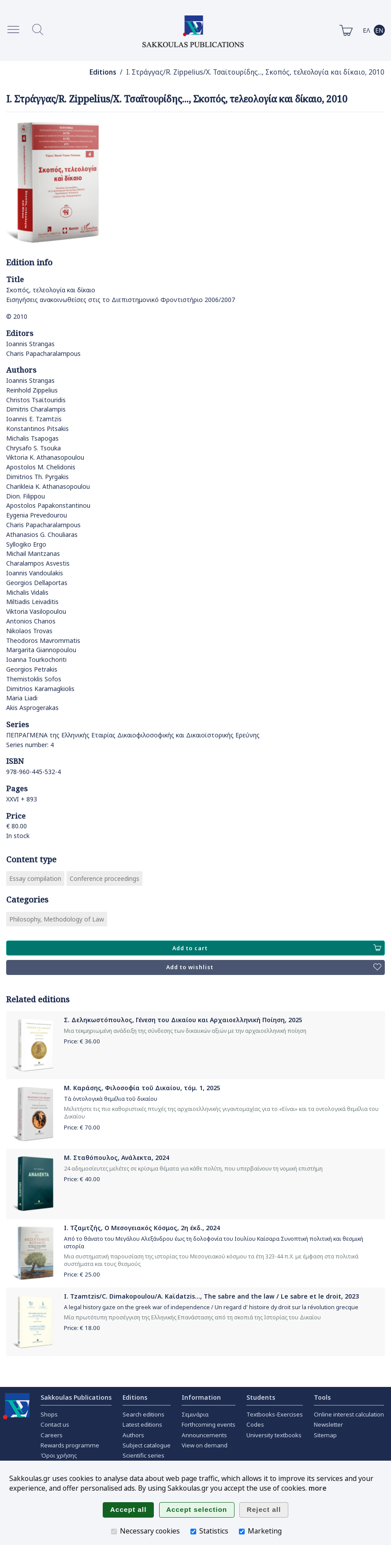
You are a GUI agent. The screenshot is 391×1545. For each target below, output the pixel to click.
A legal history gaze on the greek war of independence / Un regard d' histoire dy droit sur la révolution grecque (211, 1307)
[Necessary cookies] (114, 1531)
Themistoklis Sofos (33, 679)
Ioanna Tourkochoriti (36, 659)
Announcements (204, 1435)
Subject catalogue (147, 1445)
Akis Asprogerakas (32, 707)
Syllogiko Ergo (26, 544)
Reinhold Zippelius (32, 390)
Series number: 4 (30, 744)
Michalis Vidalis (27, 592)
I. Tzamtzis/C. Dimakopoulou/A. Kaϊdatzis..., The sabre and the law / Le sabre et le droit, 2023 (211, 1296)
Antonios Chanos (31, 621)
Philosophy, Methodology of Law (56, 919)
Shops (49, 1414)
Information (201, 1397)
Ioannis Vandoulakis (34, 573)
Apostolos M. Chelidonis (40, 467)
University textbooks (274, 1435)
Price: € (82, 1041)
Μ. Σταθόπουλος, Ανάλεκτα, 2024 (116, 1157)
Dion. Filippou (25, 496)
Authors (133, 1435)
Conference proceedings (104, 878)
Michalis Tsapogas (32, 438)
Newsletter (328, 1424)
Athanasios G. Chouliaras (42, 534)
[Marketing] (242, 1531)
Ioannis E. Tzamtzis (34, 419)
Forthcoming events (208, 1424)
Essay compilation (35, 878)
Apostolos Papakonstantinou (48, 505)
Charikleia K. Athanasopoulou (48, 486)
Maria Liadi (21, 698)
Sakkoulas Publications (76, 1397)
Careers (52, 1435)
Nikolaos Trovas (29, 631)
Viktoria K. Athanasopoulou (45, 457)
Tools (322, 1397)
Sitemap (325, 1435)
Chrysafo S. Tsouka (33, 448)
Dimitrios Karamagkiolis (40, 688)
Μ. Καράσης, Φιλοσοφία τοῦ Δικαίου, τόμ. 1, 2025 (142, 1088)
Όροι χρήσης (59, 1455)
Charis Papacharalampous (43, 353)
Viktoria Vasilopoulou (36, 611)
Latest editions (142, 1424)
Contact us (55, 1424)
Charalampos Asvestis (38, 563)
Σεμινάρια (195, 1414)
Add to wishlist (273, 967)
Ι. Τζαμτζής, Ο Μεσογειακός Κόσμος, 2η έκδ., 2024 (142, 1228)
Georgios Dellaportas (36, 582)
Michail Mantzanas (33, 553)
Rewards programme (70, 1445)
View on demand (204, 1445)
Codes (255, 1424)
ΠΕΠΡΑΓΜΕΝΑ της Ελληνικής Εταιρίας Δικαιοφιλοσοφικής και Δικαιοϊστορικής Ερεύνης (133, 735)
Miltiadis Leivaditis (32, 601)
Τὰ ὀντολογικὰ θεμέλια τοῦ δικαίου (110, 1099)
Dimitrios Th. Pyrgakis (37, 476)
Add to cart (276, 948)
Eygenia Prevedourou (36, 515)
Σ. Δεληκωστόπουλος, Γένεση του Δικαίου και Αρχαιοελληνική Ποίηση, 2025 (183, 1020)
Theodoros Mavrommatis (43, 640)
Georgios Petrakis (31, 669)
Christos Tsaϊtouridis (36, 400)
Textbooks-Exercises (274, 1414)
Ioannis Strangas (30, 344)
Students (260, 1397)
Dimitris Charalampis (36, 409)
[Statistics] (193, 1531)
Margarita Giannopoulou (41, 650)
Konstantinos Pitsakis (37, 428)
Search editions (143, 1414)
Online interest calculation (349, 1414)
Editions (102, 72)
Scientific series (143, 1455)
